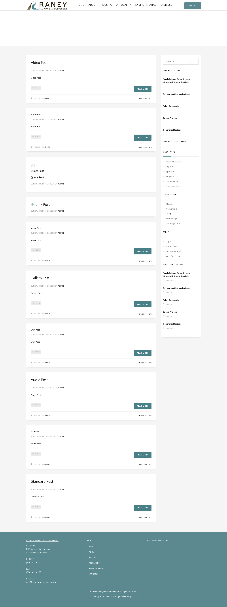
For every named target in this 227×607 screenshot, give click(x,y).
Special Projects (170, 118)
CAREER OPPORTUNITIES (157, 540)
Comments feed (173, 251)
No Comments (145, 99)
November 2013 (173, 186)
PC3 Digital (129, 596)
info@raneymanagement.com (41, 582)
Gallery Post (40, 278)
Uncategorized (173, 223)
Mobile (169, 204)
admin (61, 71)
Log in (168, 241)
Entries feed (171, 246)
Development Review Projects (176, 94)
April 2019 (170, 171)
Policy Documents (171, 106)
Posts (37, 88)
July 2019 (170, 166)
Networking (171, 208)
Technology (171, 218)
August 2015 (171, 176)
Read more (142, 88)
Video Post (39, 63)
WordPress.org (173, 256)
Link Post (43, 205)
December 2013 (173, 181)
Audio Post (39, 380)
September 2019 (173, 161)
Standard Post (42, 482)
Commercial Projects (172, 130)
